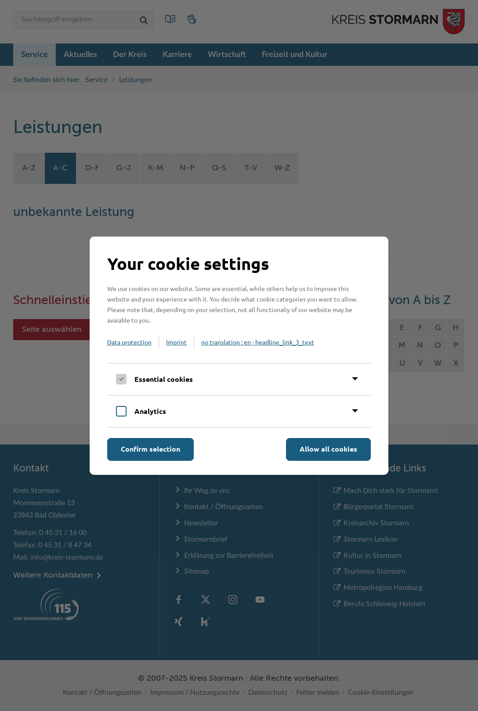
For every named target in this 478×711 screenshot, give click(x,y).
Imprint (176, 342)
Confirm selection (150, 448)
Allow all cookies (328, 448)
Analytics (150, 411)
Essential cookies (163, 379)
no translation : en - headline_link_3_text (257, 342)
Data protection (129, 342)
